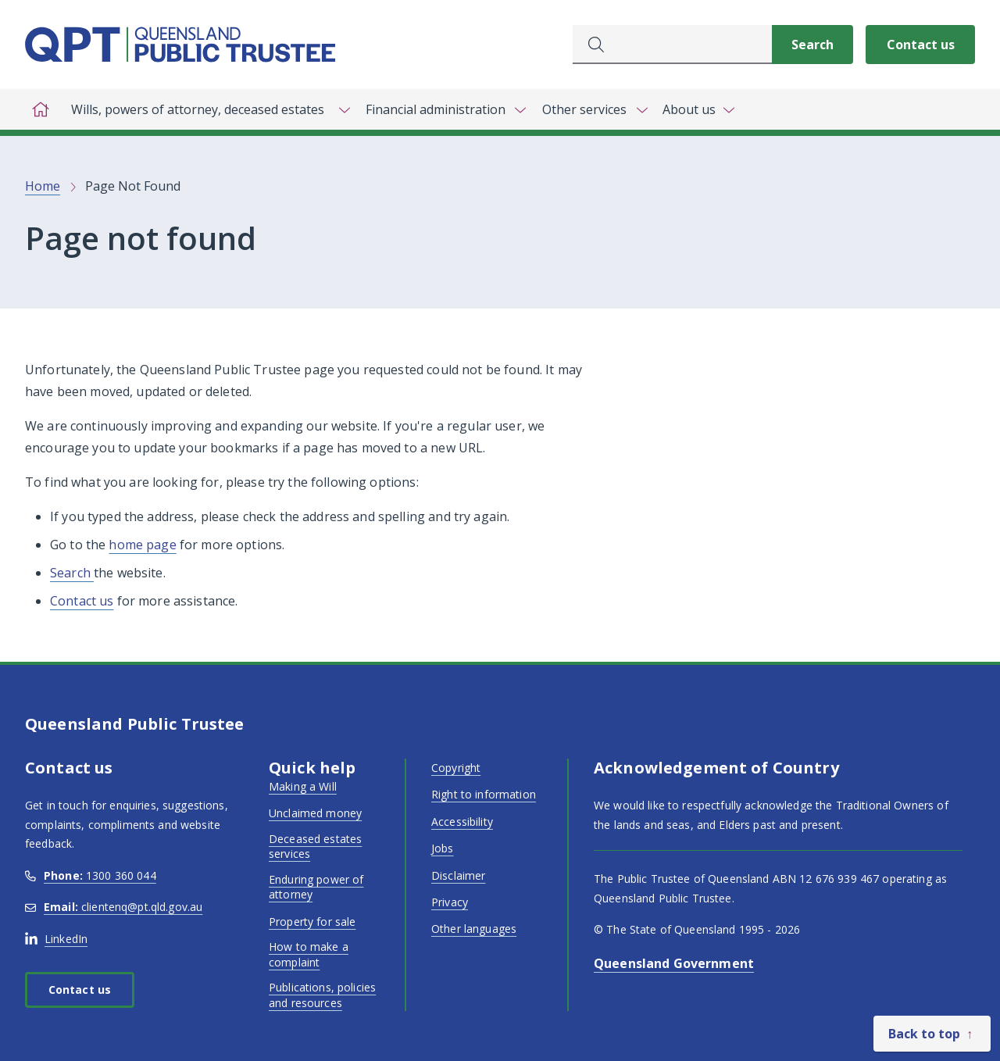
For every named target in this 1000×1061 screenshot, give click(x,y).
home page (142, 544)
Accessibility (462, 821)
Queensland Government (674, 963)
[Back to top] (932, 1034)
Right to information (483, 794)
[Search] (812, 44)
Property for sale (312, 921)
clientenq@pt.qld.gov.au (113, 906)
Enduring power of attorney (316, 887)
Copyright (455, 767)
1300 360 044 (90, 875)
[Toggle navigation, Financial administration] (445, 109)
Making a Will (303, 786)
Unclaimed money (315, 813)
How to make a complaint (308, 954)
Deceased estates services (315, 846)
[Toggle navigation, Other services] (594, 109)
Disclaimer (458, 875)
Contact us (921, 44)
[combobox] (672, 44)
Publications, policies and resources (322, 995)
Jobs (442, 848)
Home (42, 186)
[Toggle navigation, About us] (698, 109)
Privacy (449, 902)
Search (72, 572)
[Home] (40, 109)
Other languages (473, 928)
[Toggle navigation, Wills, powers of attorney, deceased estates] (206, 109)
